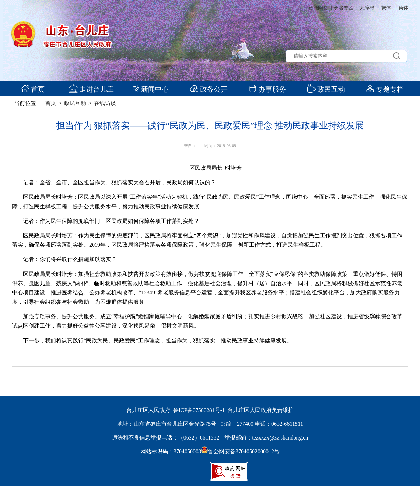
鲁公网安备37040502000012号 (240, 451)
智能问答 (318, 7)
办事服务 (267, 89)
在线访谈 (105, 103)
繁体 (386, 7)
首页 (33, 89)
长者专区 (343, 7)
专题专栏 (384, 89)
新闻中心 (150, 89)
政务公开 (209, 89)
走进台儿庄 (91, 89)
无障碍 (367, 7)
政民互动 (326, 89)
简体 (403, 7)
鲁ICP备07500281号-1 (199, 410)
